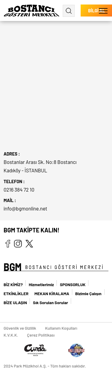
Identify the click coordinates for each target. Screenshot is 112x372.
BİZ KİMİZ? (13, 284)
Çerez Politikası (41, 334)
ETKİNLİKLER (16, 293)
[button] (103, 10)
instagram (18, 243)
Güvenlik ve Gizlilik (20, 328)
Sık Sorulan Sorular (50, 302)
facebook (7, 243)
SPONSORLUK (72, 284)
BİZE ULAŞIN (15, 302)
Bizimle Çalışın (88, 293)
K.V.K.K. (11, 334)
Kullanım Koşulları (61, 328)
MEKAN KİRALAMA (51, 293)
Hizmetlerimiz (41, 284)
